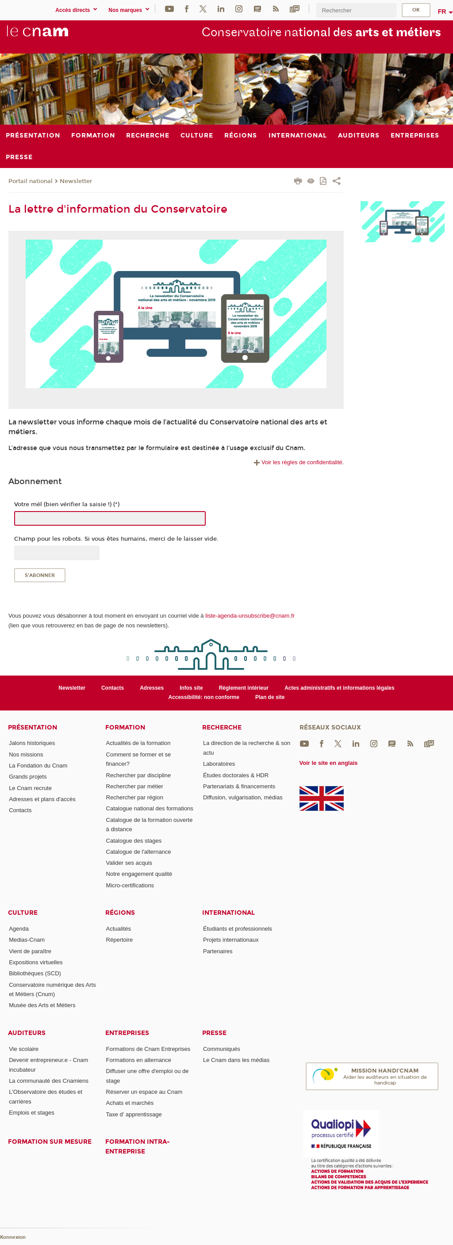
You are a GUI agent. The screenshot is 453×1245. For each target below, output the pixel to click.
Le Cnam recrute (30, 788)
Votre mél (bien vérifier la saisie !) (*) (66, 504)
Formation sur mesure (50, 1142)
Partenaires (217, 951)
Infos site (191, 688)
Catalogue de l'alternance (138, 851)
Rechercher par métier (134, 786)
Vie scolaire (23, 1049)
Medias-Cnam (27, 939)
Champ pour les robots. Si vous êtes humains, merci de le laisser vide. (116, 538)
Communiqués (221, 1049)
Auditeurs (27, 1033)
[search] (356, 10)
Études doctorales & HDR (236, 775)
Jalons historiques (32, 743)
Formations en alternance (138, 1060)
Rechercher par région (134, 797)
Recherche (222, 727)
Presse (214, 1033)
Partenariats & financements (239, 786)
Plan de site (270, 697)
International (228, 913)
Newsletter (76, 181)
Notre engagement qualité (139, 874)
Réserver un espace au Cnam (144, 1091)
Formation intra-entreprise (137, 1146)
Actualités (118, 928)
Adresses (152, 688)
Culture (23, 913)
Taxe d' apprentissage (134, 1114)
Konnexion (13, 1237)
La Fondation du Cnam (38, 765)
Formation (125, 727)
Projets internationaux (231, 939)
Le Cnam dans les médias (236, 1060)
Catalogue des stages (134, 840)
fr (442, 11)
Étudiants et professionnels (237, 928)
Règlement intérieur (244, 688)
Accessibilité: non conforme (203, 697)
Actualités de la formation (138, 743)
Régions (120, 913)
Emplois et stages (31, 1112)
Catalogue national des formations (149, 808)
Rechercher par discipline (138, 775)
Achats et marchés (130, 1103)
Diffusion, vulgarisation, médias (243, 797)
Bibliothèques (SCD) (35, 973)
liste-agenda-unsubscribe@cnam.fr (250, 615)
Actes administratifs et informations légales (339, 688)
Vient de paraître (30, 951)
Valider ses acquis (129, 862)
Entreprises (127, 1033)
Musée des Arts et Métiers (42, 1005)
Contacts (112, 688)
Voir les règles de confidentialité (297, 462)
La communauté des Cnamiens (48, 1080)
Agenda (19, 928)
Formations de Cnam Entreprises (148, 1049)
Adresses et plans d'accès (42, 799)
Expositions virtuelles (35, 962)
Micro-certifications (130, 885)
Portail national (30, 181)
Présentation (32, 727)
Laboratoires (219, 763)
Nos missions (26, 754)
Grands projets (27, 776)
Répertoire (119, 939)
